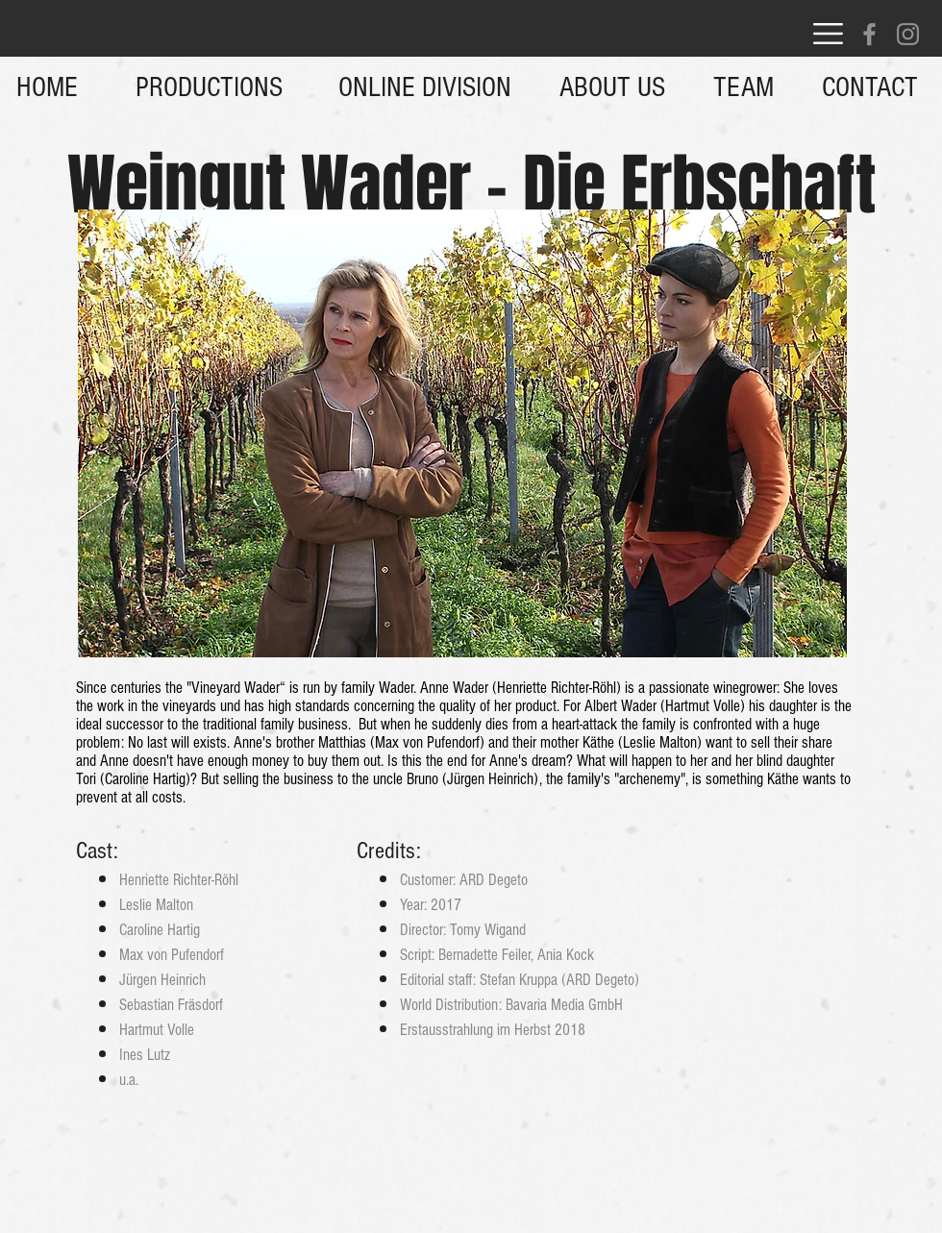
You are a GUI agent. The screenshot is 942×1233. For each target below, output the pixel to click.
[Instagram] (908, 34)
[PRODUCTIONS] (208, 87)
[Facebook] (869, 34)
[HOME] (47, 87)
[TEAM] (743, 87)
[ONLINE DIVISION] (424, 87)
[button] (828, 33)
